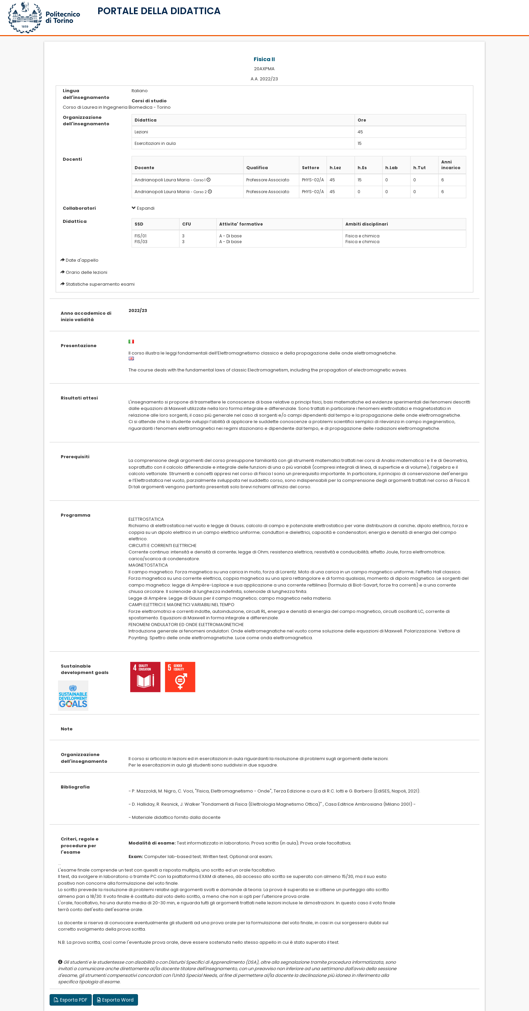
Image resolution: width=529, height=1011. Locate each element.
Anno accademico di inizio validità (86, 316)
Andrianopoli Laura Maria (162, 180)
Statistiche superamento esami (100, 284)
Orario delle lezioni (86, 272)
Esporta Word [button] (115, 999)
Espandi (143, 208)
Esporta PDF (70, 999)
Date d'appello (82, 260)
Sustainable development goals (85, 669)
